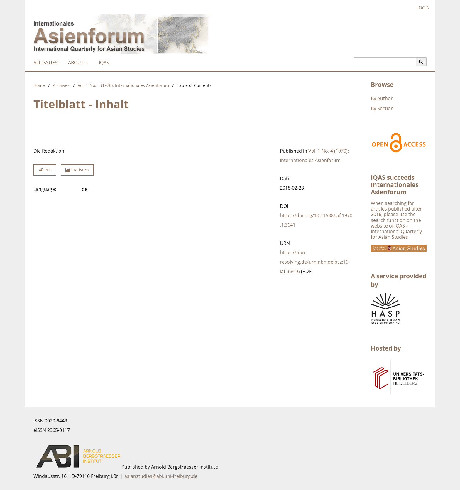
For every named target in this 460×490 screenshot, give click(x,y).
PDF (45, 170)
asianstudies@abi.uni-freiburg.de (160, 476)
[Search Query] (385, 61)
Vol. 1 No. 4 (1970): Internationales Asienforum (123, 85)
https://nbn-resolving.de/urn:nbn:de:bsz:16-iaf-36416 (315, 262)
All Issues (44, 62)
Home (39, 85)
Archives (61, 85)
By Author (382, 98)
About (75, 62)
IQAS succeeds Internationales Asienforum (394, 184)
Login (421, 7)
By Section (382, 108)
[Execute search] (421, 61)
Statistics (77, 170)
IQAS (103, 62)
